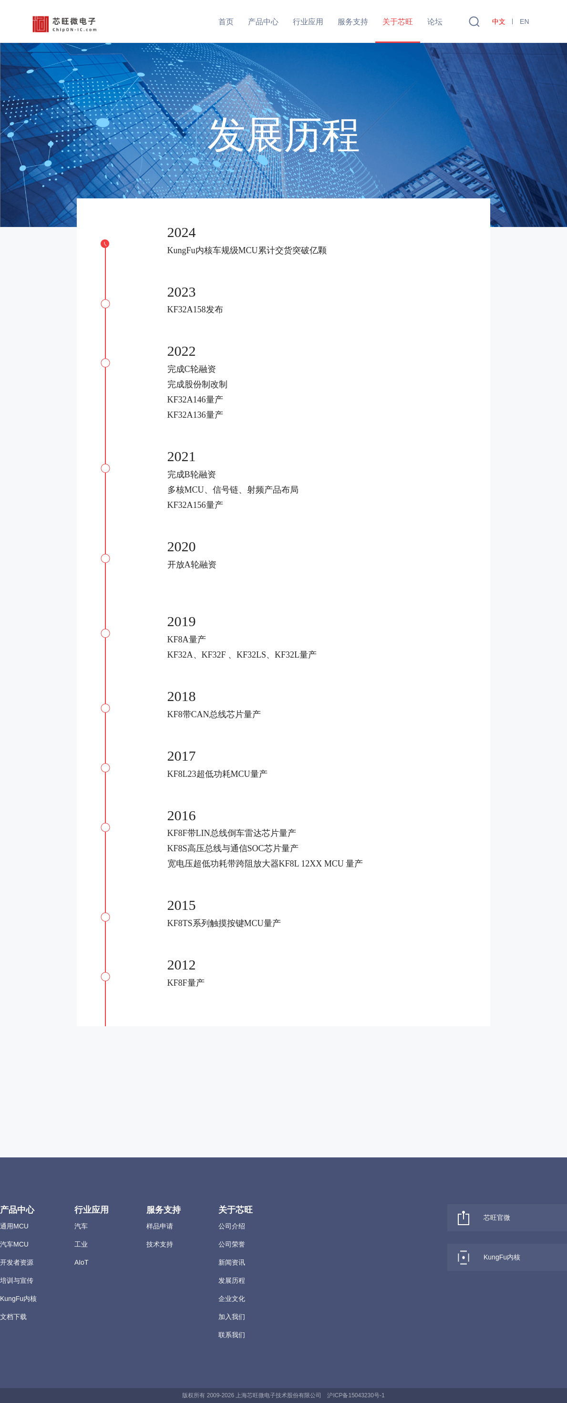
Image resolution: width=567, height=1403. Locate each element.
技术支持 (159, 1244)
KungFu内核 (18, 1298)
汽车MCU (14, 1244)
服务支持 (353, 22)
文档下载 (13, 1316)
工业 (81, 1244)
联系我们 (231, 1335)
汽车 (81, 1226)
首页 (226, 22)
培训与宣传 (16, 1280)
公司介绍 (231, 1226)
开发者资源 (16, 1262)
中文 (498, 21)
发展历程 (231, 1280)
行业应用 (308, 22)
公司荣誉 (231, 1244)
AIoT (81, 1262)
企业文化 (231, 1298)
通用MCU (14, 1226)
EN (524, 21)
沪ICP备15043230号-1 (355, 1395)
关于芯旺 (397, 22)
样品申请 (159, 1226)
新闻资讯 (231, 1262)
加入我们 (231, 1316)
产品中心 (263, 22)
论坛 (435, 22)
